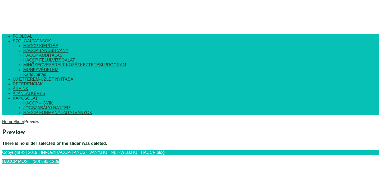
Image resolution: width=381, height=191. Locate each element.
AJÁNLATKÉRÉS (29, 93)
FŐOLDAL (23, 36)
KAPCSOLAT (25, 98)
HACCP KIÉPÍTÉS (40, 46)
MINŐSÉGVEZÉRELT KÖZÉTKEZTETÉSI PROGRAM (74, 65)
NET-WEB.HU (124, 152)
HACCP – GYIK (38, 103)
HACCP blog (153, 152)
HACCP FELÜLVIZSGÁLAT (49, 60)
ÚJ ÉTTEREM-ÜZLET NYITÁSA (43, 79)
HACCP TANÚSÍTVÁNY (46, 50)
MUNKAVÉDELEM (40, 69)
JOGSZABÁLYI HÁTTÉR (46, 108)
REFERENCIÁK (28, 84)
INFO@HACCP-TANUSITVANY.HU (74, 152)
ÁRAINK (21, 88)
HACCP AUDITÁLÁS (42, 55)
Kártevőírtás (34, 74)
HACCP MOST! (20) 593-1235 (30, 161)
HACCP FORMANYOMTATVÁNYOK (57, 112)
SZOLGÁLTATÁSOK (32, 41)
